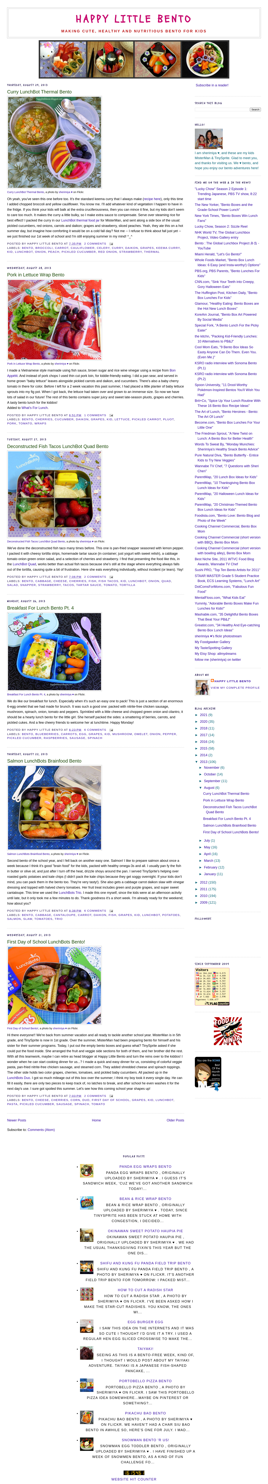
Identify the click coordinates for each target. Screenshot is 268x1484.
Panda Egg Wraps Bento (145, 1167)
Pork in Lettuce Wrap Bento (35, 274)
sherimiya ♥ (66, 192)
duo (86, 1100)
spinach (95, 737)
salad (12, 584)
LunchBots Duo (18, 1078)
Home (96, 1120)
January (210, 874)
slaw (27, 918)
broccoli (44, 247)
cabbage (43, 581)
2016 (204, 742)
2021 (204, 715)
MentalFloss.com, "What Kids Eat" (220, 598)
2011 (204, 889)
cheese (60, 581)
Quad (166, 581)
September (212, 781)
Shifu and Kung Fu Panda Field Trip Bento (145, 1263)
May (207, 847)
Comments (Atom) (41, 1130)
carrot (61, 247)
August (209, 788)
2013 (204, 762)
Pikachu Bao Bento (145, 1413)
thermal (152, 251)
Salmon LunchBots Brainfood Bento (44, 760)
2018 (204, 728)
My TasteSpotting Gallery (213, 648)
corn (75, 1100)
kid (10, 251)
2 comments (95, 243)
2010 (204, 896)
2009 (204, 902)
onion (40, 251)
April (208, 854)
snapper (28, 584)
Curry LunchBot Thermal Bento (39, 91)
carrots (69, 734)
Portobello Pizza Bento (145, 1381)
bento (27, 247)
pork (11, 423)
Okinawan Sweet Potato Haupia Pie (145, 1231)
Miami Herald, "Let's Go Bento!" (218, 254)
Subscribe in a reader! (212, 85)
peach (53, 251)
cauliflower (83, 247)
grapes (147, 247)
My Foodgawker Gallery (212, 642)
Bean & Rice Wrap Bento (146, 1199)
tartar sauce (88, 584)
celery (103, 247)
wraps (40, 423)
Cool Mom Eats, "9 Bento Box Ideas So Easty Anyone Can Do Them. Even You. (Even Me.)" (226, 352)
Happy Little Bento (134, 19)
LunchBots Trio (70, 893)
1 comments (95, 415)
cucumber (64, 419)
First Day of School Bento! (22, 1028)
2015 (204, 748)
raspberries (55, 737)
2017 (204, 735)
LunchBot (24, 251)
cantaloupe (65, 914)
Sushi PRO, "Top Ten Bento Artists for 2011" (227, 570)
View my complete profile (235, 687)
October (210, 774)
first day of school (111, 1100)
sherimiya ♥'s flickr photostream (218, 636)
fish (92, 581)
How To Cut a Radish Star (145, 1290)
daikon (131, 247)
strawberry (130, 251)
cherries (43, 419)
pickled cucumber (79, 251)
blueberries (47, 734)
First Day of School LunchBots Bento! (46, 941)
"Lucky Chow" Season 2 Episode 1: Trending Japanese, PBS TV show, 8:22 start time (226, 194)
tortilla (127, 584)
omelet (141, 734)
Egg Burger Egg (145, 1322)
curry (117, 247)
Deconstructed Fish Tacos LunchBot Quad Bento (57, 446)
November (212, 767)
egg (83, 734)
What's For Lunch (34, 408)
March (209, 861)
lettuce (122, 419)
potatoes (171, 914)
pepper (169, 734)
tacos (68, 584)
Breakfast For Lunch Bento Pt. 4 (40, 608)
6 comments (95, 729)
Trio (59, 918)
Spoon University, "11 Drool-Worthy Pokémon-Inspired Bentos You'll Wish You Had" (227, 390)
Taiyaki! (146, 1349)
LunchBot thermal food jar (80, 220)
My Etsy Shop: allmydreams (215, 654)
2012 (204, 882)
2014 (204, 755)
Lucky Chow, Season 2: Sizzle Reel (221, 226)
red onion (107, 251)
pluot (168, 419)
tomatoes (43, 918)
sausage (78, 737)
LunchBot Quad (24, 564)
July (207, 840)
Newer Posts (16, 1120)
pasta (12, 1104)
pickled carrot (146, 419)
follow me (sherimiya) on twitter (218, 659)
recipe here (152, 199)
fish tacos (108, 581)
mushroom (122, 734)
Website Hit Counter (134, 1479)
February (211, 867)
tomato (25, 423)
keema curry (168, 247)
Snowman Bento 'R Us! (145, 1440)
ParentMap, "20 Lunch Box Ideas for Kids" (226, 477)
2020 (204, 721)
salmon (14, 918)
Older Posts (175, 1120)
